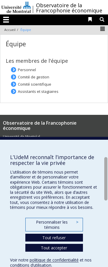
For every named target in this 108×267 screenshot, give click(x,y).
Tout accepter (54, 248)
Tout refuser (54, 237)
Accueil (10, 29)
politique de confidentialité (54, 260)
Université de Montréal (16, 7)
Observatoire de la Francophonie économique (69, 8)
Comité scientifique (34, 84)
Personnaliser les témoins (57, 224)
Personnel (27, 69)
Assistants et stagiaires (38, 91)
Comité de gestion (33, 77)
